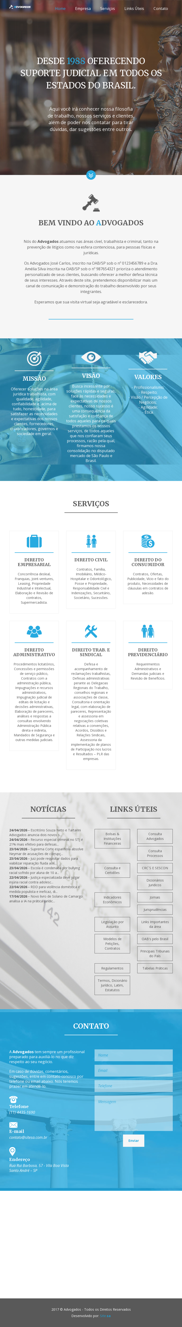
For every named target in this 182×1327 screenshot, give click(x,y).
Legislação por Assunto (112, 924)
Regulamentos (112, 968)
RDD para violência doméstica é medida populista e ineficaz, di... (44, 889)
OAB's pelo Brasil (155, 939)
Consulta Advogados (155, 836)
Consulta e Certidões (112, 870)
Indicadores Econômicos (112, 899)
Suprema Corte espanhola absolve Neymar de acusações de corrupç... (46, 851)
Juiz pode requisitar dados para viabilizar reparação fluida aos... (43, 860)
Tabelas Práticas (155, 968)
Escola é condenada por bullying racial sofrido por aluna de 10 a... (44, 870)
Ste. (105, 1316)
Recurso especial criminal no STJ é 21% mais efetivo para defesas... (46, 842)
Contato (161, 8)
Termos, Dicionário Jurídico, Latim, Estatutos (112, 985)
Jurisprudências (155, 909)
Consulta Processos (155, 853)
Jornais (155, 897)
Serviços (107, 8)
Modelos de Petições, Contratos (112, 944)
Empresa (83, 8)
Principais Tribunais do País (155, 953)
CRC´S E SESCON (155, 868)
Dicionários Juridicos (155, 882)
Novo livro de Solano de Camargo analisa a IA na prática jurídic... (46, 898)
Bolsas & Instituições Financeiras (112, 839)
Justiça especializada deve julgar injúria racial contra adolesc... (44, 879)
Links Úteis (134, 8)
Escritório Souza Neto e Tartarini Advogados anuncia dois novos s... (45, 832)
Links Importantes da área (155, 924)
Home (60, 8)
